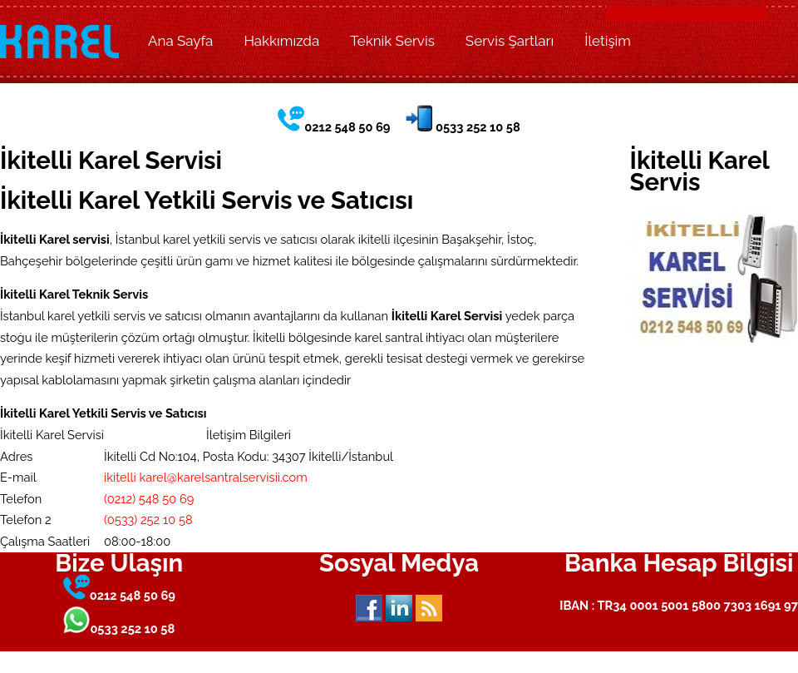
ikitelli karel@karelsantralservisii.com (206, 477)
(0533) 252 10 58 (148, 519)
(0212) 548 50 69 (149, 499)
